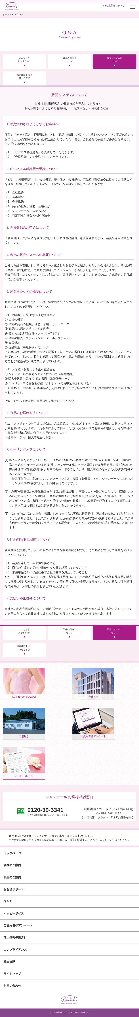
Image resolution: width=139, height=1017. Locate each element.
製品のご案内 (12, 877)
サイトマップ (12, 973)
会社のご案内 (12, 865)
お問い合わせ (12, 985)
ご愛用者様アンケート (18, 925)
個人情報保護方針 (15, 937)
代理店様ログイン (115, 5)
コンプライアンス (15, 949)
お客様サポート (14, 889)
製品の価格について (69, 60)
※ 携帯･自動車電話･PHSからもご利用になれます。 (48, 811)
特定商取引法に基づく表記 (24, 77)
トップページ (9, 14)
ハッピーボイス (14, 913)
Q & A (8, 901)
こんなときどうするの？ (24, 60)
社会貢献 (9, 961)
